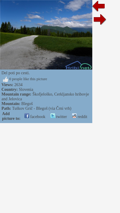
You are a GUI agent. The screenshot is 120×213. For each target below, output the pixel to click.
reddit (79, 116)
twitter (58, 116)
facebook (34, 116)
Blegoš (27, 103)
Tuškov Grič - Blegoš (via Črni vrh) (41, 108)
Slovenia (26, 89)
